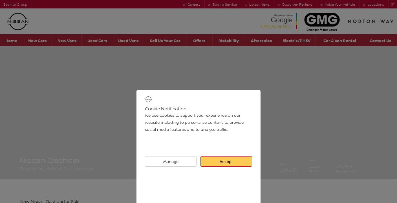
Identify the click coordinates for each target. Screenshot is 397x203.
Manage (170, 161)
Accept (226, 161)
